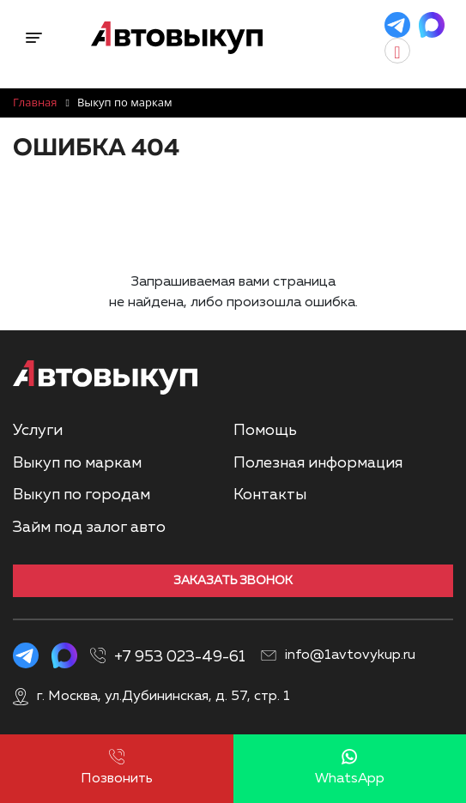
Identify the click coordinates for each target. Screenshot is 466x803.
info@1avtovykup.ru (350, 655)
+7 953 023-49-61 (179, 657)
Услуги (38, 430)
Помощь (265, 430)
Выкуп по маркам (77, 463)
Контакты (269, 495)
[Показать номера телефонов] (255, 652)
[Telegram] (397, 25)
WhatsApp (349, 767)
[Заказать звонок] (418, 50)
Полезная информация (317, 463)
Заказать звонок (233, 581)
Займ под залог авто (89, 527)
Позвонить (117, 767)
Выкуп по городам (81, 495)
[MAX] (432, 25)
